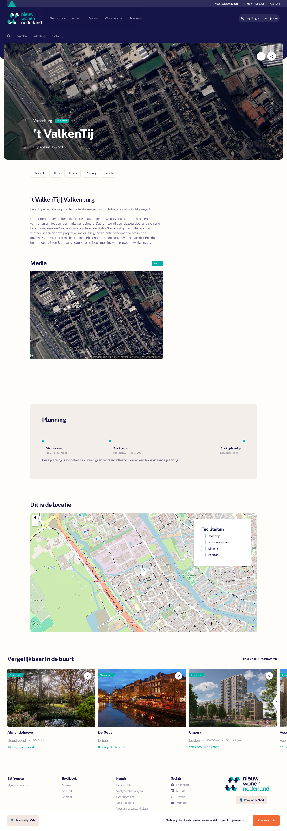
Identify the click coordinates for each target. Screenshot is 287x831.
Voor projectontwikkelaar (132, 808)
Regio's (100, 18)
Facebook (180, 785)
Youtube (179, 803)
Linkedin (179, 790)
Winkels (213, 548)
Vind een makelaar (254, 3)
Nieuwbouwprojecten (72, 18)
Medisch (213, 555)
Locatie (109, 173)
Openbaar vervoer (219, 542)
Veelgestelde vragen (226, 3)
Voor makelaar (125, 802)
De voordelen (124, 785)
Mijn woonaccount (18, 785)
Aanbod (67, 791)
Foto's (57, 173)
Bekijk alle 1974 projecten (261, 659)
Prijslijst (73, 173)
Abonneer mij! (266, 820)
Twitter (178, 797)
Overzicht (40, 173)
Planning (91, 173)
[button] (143, 572)
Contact (67, 797)
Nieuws (143, 18)
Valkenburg (39, 36)
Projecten (21, 36)
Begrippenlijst (125, 797)
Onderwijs (214, 536)
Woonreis (121, 18)
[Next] (276, 702)
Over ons (275, 3)
